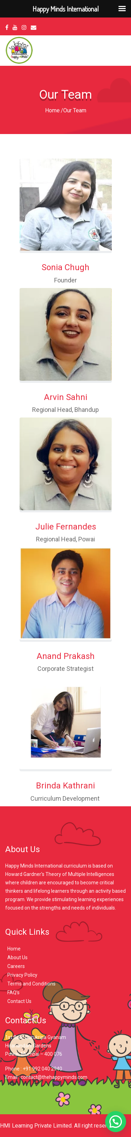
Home (52, 110)
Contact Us (19, 1001)
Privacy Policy (22, 975)
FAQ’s (13, 992)
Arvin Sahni (65, 397)
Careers (16, 966)
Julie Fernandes (65, 527)
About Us (17, 957)
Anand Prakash (66, 656)
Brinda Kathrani (65, 786)
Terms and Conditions (31, 984)
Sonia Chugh (65, 267)
